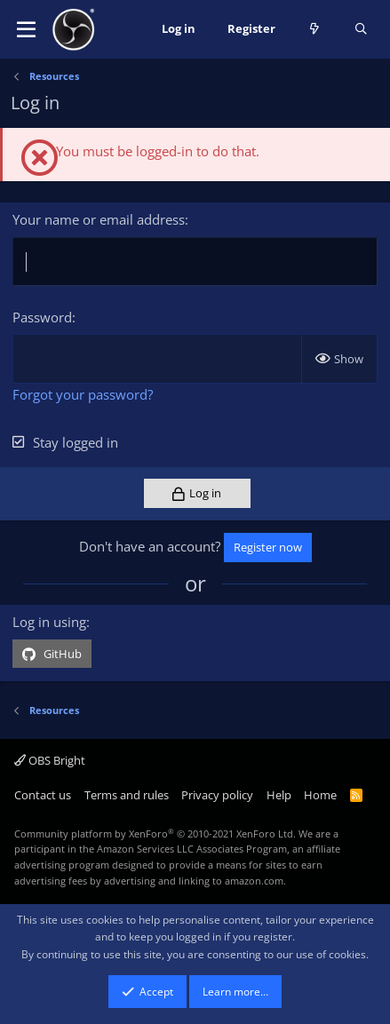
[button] (26, 29)
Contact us (42, 795)
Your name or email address (98, 219)
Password (42, 317)
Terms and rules (126, 795)
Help (279, 795)
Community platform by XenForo (155, 833)
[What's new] (314, 29)
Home (320, 795)
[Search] (361, 29)
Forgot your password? (82, 394)
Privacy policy (217, 795)
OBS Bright (49, 760)
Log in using (49, 622)
